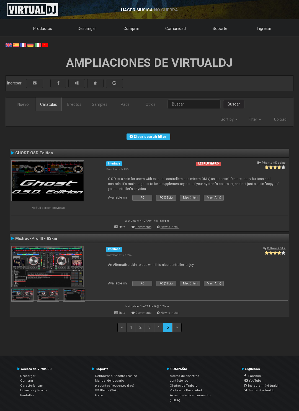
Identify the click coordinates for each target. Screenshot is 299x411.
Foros (99, 395)
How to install (170, 227)
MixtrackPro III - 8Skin (36, 238)
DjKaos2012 (276, 248)
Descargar (87, 28)
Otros (151, 104)
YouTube (252, 380)
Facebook (253, 376)
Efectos (74, 104)
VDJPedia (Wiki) (106, 390)
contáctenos (179, 380)
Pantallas (27, 395)
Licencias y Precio (33, 390)
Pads (125, 104)
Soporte (220, 28)
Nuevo (23, 104)
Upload (280, 119)
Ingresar (264, 28)
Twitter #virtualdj (259, 390)
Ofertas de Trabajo (183, 385)
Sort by (229, 119)
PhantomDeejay (273, 163)
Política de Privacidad (186, 390)
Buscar (234, 104)
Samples (99, 104)
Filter (255, 119)
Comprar (131, 28)
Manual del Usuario (109, 380)
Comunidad (175, 28)
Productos (42, 28)
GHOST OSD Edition (34, 153)
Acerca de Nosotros (184, 376)
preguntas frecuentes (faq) (114, 385)
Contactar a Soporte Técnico (116, 376)
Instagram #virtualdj (261, 385)
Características (31, 385)
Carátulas (48, 104)
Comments (143, 227)
